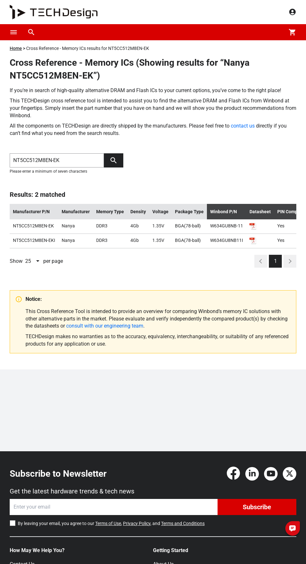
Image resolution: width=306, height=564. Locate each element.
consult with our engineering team (104, 326)
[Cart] (292, 32)
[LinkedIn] (252, 474)
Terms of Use (108, 523)
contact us (243, 126)
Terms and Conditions (183, 523)
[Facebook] (233, 473)
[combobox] (33, 261)
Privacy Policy (136, 523)
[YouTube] (271, 474)
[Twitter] (289, 474)
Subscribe (257, 507)
